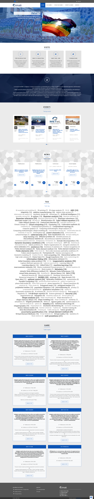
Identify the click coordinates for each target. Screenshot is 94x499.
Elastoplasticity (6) (21, 245)
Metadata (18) (61, 269)
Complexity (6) (25, 226)
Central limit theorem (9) (49, 222)
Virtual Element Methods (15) (27, 314)
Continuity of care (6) (25, 232)
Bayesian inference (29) (26, 218)
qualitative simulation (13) (53, 289)
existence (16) (37, 247)
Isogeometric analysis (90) (64, 261)
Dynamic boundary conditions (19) (30, 243)
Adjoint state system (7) (64, 212)
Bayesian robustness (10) (68, 218)
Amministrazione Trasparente (22, 489)
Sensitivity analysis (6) (53, 295)
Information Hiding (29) (37, 259)
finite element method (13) (46, 249)
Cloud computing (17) (38, 224)
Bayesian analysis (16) (52, 216)
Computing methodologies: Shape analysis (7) (55, 228)
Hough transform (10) (54, 257)
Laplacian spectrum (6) (51, 263)
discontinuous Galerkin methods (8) (58, 239)
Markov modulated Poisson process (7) (51, 267)
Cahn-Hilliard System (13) (29, 222)
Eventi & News (69, 5)
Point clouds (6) (34, 285)
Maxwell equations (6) (73, 267)
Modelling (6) (45, 273)
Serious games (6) (68, 295)
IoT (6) (49, 261)
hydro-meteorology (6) (71, 257)
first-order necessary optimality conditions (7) (62, 251)
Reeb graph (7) (73, 291)
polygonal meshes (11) (66, 285)
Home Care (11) (38, 257)
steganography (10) (21, 306)
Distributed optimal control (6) (25, 241)
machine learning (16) (63, 265)
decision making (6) (72, 235)
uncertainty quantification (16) (34, 312)
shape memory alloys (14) (26, 300)
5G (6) (67, 210)
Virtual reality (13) (61, 314)
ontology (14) (55, 277)
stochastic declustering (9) (53, 306)
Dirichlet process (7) (63, 237)
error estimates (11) (22, 247)
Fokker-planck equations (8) (31, 253)
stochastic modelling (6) (72, 306)
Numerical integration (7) (28, 277)
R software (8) (40, 291)
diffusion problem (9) (47, 237)
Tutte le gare (47, 329)
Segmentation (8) (26, 296)
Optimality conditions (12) (56, 279)
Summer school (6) (45, 308)
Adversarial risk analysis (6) (23, 214)
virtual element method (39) (61, 312)
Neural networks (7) (45, 275)
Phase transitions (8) (71, 283)
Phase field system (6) (39, 283)
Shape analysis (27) (30, 298)
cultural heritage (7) (22, 235)
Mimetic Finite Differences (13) (62, 271)
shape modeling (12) (45, 300)
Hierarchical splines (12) (70, 255)
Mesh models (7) (47, 269)
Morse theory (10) (58, 273)
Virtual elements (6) (46, 314)
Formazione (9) (48, 253)
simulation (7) (20, 302)
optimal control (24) (36, 279)
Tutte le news (47, 158)
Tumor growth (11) (67, 310)
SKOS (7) (47, 302)
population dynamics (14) (44, 287)
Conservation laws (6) (74, 230)
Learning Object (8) (67, 263)
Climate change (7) (21, 224)
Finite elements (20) (24, 251)
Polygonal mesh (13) (48, 285)
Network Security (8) (29, 275)
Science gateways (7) (56, 293)
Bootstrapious (78, 498)
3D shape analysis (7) (56, 210)
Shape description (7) (64, 298)
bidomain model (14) (23, 220)
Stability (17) (48, 304)
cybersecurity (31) (39, 235)
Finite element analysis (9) (25, 249)
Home (42, 5)
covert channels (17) (55, 233)
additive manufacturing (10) (44, 212)
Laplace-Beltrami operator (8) (31, 263)
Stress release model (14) (28, 308)
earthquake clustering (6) (54, 243)
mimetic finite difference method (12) (34, 271)
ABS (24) (74, 210)
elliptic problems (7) (36, 245)
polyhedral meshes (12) (24, 287)
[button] (44, 38)
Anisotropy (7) (54, 214)
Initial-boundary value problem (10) (32, 261)
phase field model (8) (23, 283)
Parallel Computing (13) (28, 281)
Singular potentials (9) (34, 302)
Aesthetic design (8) (40, 214)
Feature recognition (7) (72, 247)
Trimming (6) (42, 310)
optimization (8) (73, 279)
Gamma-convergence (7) (64, 253)
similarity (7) (73, 300)
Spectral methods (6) (26, 304)
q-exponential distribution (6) (32, 289)
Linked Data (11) (46, 265)
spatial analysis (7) (72, 302)
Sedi (39, 491)
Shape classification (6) (48, 297)
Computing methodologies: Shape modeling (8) (30, 231)
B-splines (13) (36, 216)
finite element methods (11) (68, 249)
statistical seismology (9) (64, 304)
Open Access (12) (68, 277)
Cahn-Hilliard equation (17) (67, 220)
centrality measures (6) (67, 222)
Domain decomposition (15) (68, 241)
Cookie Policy (18, 491)
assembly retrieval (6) (23, 216)
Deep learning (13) (30, 237)
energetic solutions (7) (71, 245)
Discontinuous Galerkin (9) (33, 239)
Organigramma (41, 489)
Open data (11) (20, 279)
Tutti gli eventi (47, 111)
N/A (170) (70, 273)
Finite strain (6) (39, 251)
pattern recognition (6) (68, 281)
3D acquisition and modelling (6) (26, 210)
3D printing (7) (43, 210)
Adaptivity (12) (26, 212)
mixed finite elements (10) (29, 273)
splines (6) (38, 304)
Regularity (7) (22, 293)
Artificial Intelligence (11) (70, 214)
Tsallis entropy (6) (53, 310)
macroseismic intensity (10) (25, 267)
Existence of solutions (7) (53, 247)
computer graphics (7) (30, 228)
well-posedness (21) (54, 316)
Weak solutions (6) (37, 316)
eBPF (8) (67, 243)
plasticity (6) (23, 285)
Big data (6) (36, 220)
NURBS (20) (43, 277)
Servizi (77, 5)
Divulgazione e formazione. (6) (46, 241)
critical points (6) (70, 232)
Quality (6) (68, 289)
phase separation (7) (55, 283)
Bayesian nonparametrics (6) (47, 218)
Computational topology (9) (63, 226)
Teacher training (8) (69, 308)
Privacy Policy (18, 493)
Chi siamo (49, 5)
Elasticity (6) (75, 243)
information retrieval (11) (58, 259)
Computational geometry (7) (41, 226)
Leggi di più (21, 174)
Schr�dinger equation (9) (38, 293)
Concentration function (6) (57, 230)
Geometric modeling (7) (22, 255)
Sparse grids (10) (58, 302)
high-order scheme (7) (23, 257)
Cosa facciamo (58, 5)
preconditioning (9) (63, 287)
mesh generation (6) (33, 269)
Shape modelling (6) (61, 300)
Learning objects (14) (30, 265)
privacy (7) (75, 287)
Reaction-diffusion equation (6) (57, 291)
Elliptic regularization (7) (53, 245)
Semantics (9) (39, 296)
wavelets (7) (74, 314)
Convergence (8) (39, 233)
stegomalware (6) (36, 306)
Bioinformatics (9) (48, 220)
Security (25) (71, 293)
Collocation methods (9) (71, 224)
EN (17, 1)
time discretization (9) (28, 310)
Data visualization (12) (56, 235)
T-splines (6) (57, 308)
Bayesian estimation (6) (71, 216)
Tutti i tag (47, 206)
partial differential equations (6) (49, 281)
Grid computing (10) (52, 255)
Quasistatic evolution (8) (25, 291)
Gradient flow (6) (37, 255)
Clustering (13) (54, 224)
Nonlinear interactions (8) (62, 275)
